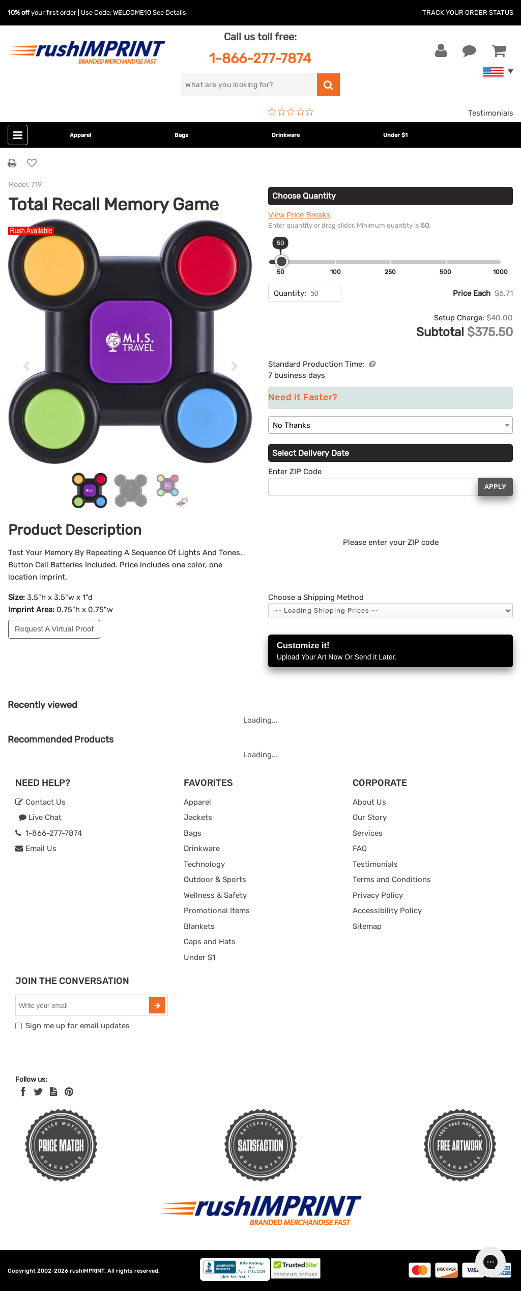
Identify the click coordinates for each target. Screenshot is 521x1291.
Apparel (80, 135)
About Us (369, 802)
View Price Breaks (299, 214)
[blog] (53, 1092)
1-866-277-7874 (260, 58)
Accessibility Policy (387, 910)
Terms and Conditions (392, 879)
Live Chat (40, 817)
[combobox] (390, 425)
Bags (181, 135)
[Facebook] (23, 1092)
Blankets (199, 926)
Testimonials (490, 113)
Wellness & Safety (215, 895)
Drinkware (286, 135)
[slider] (281, 261)
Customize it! (390, 652)
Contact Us (40, 802)
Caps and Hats (210, 941)
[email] (83, 1005)
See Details (169, 12)
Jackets (198, 817)
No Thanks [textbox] (291, 425)
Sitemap (367, 926)
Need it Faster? (302, 397)
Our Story (370, 817)
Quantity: (290, 293)
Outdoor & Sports (215, 879)
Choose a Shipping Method (316, 597)
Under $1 (395, 135)
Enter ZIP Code (295, 471)
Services (368, 833)
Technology (204, 864)
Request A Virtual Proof (54, 628)
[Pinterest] (69, 1092)
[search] (248, 84)
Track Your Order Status (467, 12)
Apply (495, 486)
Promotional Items (217, 910)
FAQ (360, 848)
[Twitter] (38, 1092)
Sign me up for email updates (77, 1025)
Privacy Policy (378, 895)
